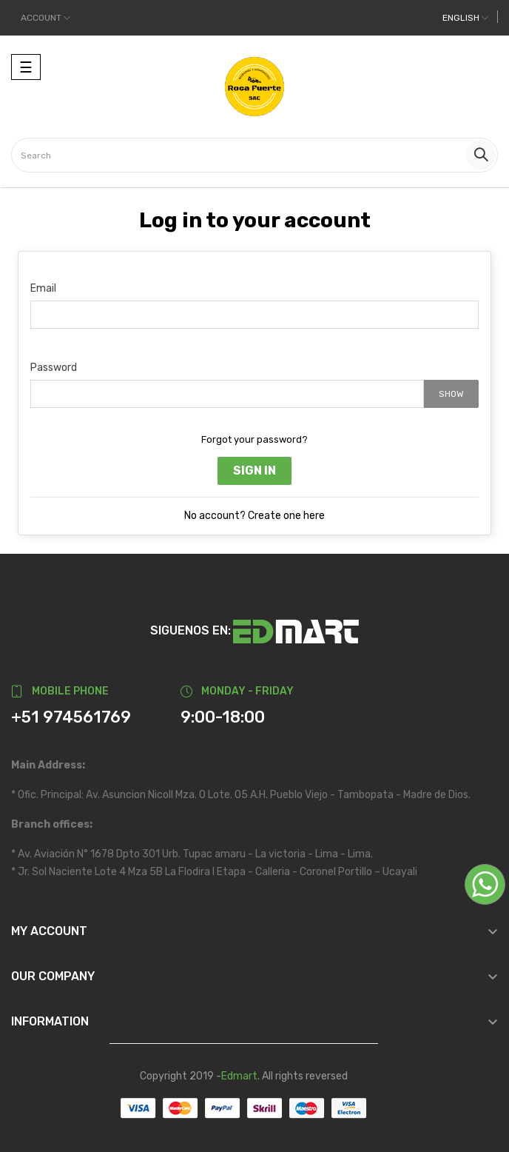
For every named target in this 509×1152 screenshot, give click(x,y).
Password (53, 367)
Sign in (254, 470)
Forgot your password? (254, 439)
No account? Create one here (254, 515)
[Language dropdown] (465, 18)
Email (43, 288)
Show (451, 394)
